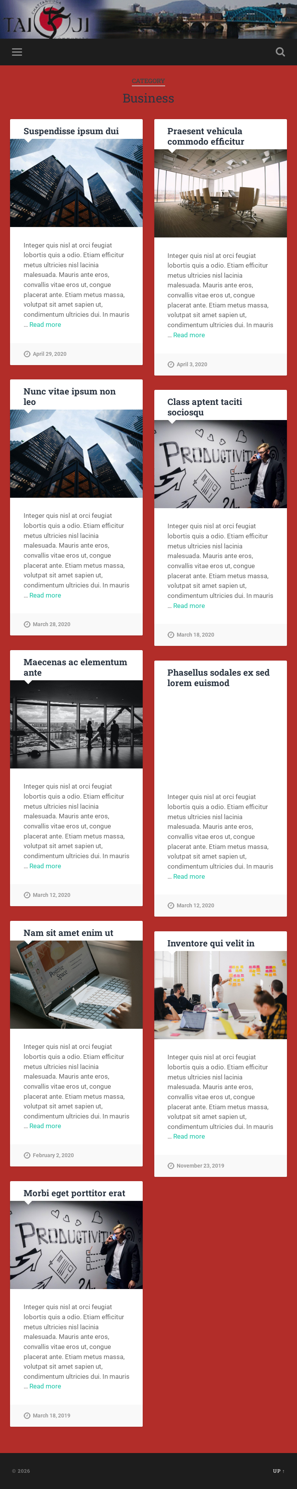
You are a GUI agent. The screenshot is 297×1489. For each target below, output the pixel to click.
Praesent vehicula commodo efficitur (205, 136)
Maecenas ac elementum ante (75, 667)
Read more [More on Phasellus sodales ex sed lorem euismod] (189, 876)
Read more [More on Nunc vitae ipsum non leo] (45, 595)
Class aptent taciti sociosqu (204, 407)
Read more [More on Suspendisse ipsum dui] (45, 324)
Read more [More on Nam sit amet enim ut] (45, 1126)
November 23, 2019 (200, 1166)
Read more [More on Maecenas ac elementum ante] (45, 866)
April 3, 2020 (192, 364)
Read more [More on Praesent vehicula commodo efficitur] (189, 335)
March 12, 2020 (51, 895)
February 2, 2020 (53, 1155)
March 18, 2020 (195, 635)
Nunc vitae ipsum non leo (70, 396)
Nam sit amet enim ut (68, 932)
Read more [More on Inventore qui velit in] (189, 1136)
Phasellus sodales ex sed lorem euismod (218, 677)
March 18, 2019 (51, 1415)
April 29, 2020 (50, 354)
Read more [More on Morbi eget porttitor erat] (45, 1386)
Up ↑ (279, 1471)
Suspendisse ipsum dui (71, 131)
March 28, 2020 (51, 624)
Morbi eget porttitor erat (74, 1193)
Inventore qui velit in (210, 943)
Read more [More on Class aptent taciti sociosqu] (189, 606)
